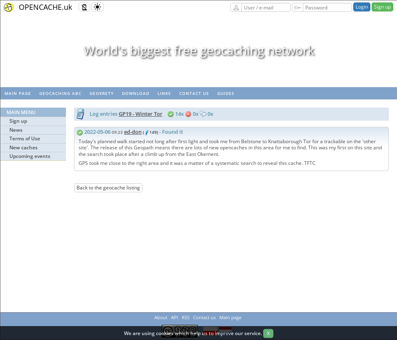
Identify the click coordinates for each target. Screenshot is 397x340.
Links (164, 93)
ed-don (133, 131)
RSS (185, 317)
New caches (23, 147)
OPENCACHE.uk (45, 7)
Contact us (194, 93)
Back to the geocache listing (108, 187)
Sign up (382, 6)
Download (135, 93)
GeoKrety (102, 93)
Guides (226, 93)
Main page (18, 93)
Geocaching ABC (60, 93)
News (16, 129)
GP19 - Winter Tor (140, 113)
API (174, 317)
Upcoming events (29, 156)
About (160, 317)
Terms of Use (24, 138)
